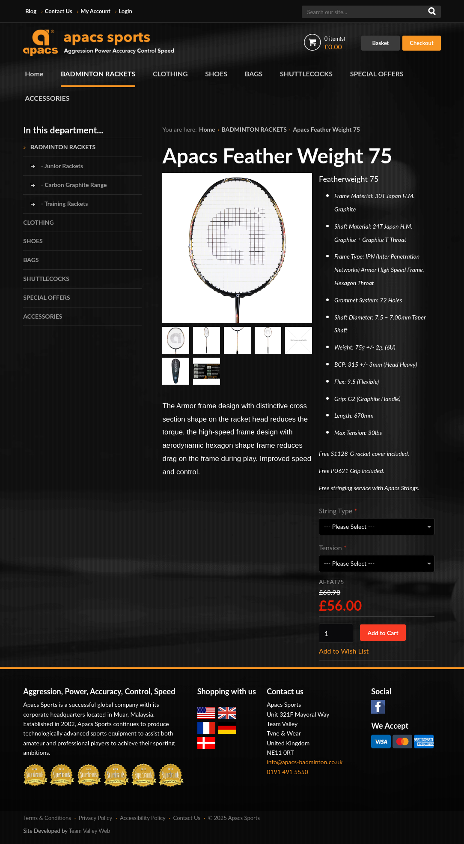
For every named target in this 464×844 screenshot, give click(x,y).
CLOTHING (170, 73)
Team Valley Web (89, 830)
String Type (338, 510)
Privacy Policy (95, 817)
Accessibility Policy (143, 817)
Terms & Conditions (47, 817)
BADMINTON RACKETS (98, 73)
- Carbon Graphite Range (73, 184)
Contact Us (58, 11)
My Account (95, 11)
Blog (30, 11)
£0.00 (334, 43)
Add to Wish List (344, 651)
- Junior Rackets (61, 165)
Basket (380, 42)
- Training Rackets (63, 203)
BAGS (254, 73)
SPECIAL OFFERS (377, 73)
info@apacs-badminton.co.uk (304, 762)
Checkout (421, 42)
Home (34, 73)
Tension (333, 547)
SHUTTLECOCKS (306, 73)
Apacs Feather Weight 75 (326, 129)
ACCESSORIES (47, 98)
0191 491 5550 (287, 771)
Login (125, 11)
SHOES (216, 73)
